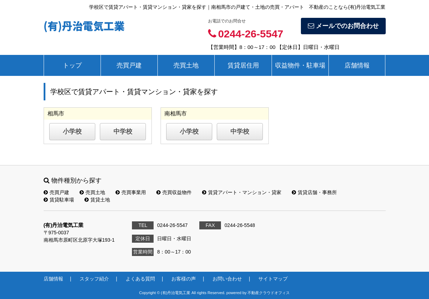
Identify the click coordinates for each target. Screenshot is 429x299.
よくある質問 (140, 279)
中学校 (122, 131)
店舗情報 (357, 65)
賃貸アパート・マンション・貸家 (241, 192)
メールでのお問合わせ (343, 25)
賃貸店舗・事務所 (314, 192)
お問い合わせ (227, 279)
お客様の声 (183, 279)
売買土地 (186, 65)
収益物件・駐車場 (300, 65)
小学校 (72, 131)
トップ (72, 65)
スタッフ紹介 (94, 279)
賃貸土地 (97, 199)
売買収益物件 (174, 192)
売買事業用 (131, 192)
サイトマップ (273, 279)
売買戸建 (129, 65)
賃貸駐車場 (59, 199)
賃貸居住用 (243, 65)
